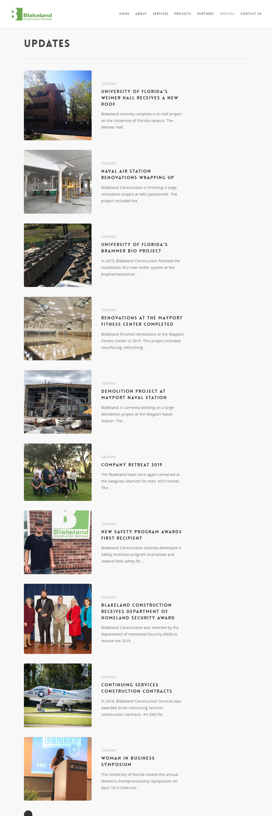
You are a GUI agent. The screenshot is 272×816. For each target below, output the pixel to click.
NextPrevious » (28, 775)
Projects (182, 14)
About (141, 14)
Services (160, 14)
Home (124, 14)
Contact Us (251, 14)
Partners (205, 14)
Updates (227, 14)
